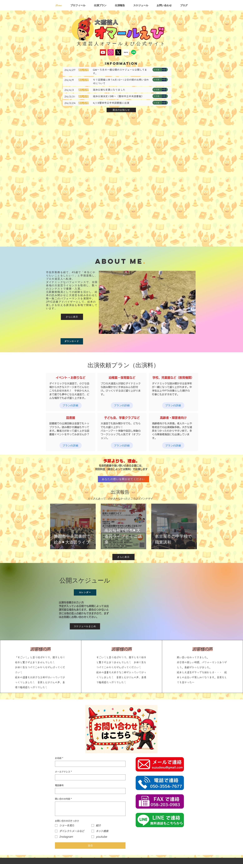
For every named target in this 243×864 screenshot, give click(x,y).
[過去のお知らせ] (121, 110)
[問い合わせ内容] (90, 809)
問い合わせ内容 (63, 799)
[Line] (133, 52)
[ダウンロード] (72, 341)
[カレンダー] (85, 592)
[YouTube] (103, 52)
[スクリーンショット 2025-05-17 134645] (126, 52)
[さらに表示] (72, 317)
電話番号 (59, 785)
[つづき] (160, 69)
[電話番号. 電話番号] (89, 791)
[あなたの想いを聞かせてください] (123, 479)
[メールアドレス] (89, 777)
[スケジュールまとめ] (85, 626)
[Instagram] (111, 52)
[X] (118, 52)
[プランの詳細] (70, 405)
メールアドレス (63, 772)
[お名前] (89, 764)
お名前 (59, 758)
